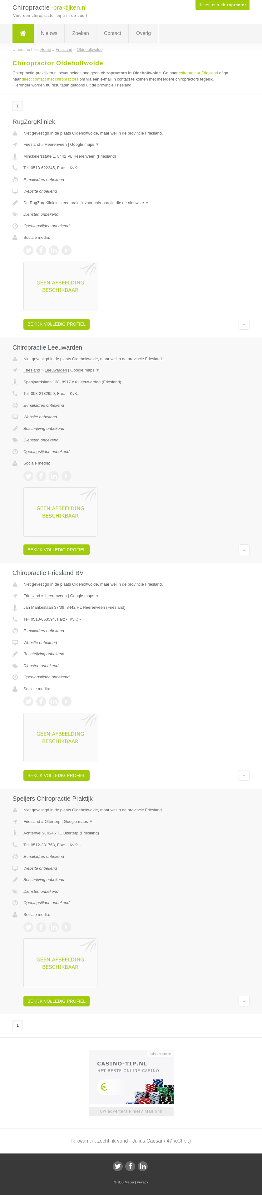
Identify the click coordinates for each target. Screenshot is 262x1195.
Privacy (142, 1182)
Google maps (84, 144)
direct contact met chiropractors (50, 79)
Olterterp (53, 821)
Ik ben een (222, 5)
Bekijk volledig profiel (56, 324)
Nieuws (49, 33)
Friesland (31, 144)
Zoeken (80, 33)
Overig (143, 33)
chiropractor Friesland (198, 73)
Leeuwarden (56, 370)
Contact (112, 33)
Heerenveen (56, 144)
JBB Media (125, 1182)
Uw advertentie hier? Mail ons (131, 1111)
